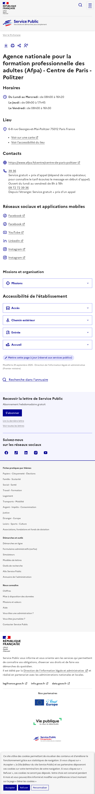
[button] (26, 45)
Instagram (16, 249)
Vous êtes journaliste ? (14, 618)
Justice (6, 512)
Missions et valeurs (12, 602)
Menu (90, 8)
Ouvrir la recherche (80, 4)
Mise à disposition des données (18, 596)
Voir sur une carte (24, 137)
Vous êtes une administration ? (18, 613)
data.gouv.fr (61, 683)
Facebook (16, 216)
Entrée (13, 332)
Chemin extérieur (20, 320)
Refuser (24, 787)
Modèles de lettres (12, 560)
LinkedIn (15, 241)
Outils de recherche (13, 565)
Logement (8, 496)
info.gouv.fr (40, 683)
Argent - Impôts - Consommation (19, 507)
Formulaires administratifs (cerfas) (20, 549)
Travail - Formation (12, 490)
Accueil (13, 345)
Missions (14, 283)
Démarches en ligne (13, 543)
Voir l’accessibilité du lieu (28, 142)
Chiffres (7, 591)
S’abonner (12, 413)
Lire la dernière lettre (13, 420)
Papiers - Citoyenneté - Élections (19, 473)
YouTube (16, 232)
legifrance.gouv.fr (15, 683)
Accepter (10, 787)
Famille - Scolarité (12, 479)
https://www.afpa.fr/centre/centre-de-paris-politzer (44, 162)
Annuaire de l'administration (17, 577)
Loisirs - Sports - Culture (15, 523)
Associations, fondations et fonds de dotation (26, 529)
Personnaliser (40, 787)
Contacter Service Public (15, 624)
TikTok (16, 452)
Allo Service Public (12, 571)
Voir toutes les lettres (13, 425)
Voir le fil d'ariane (12, 35)
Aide (5, 607)
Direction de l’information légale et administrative (55, 670)
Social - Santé (9, 484)
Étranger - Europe (12, 518)
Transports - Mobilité (13, 501)
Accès (12, 308)
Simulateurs (9, 554)
